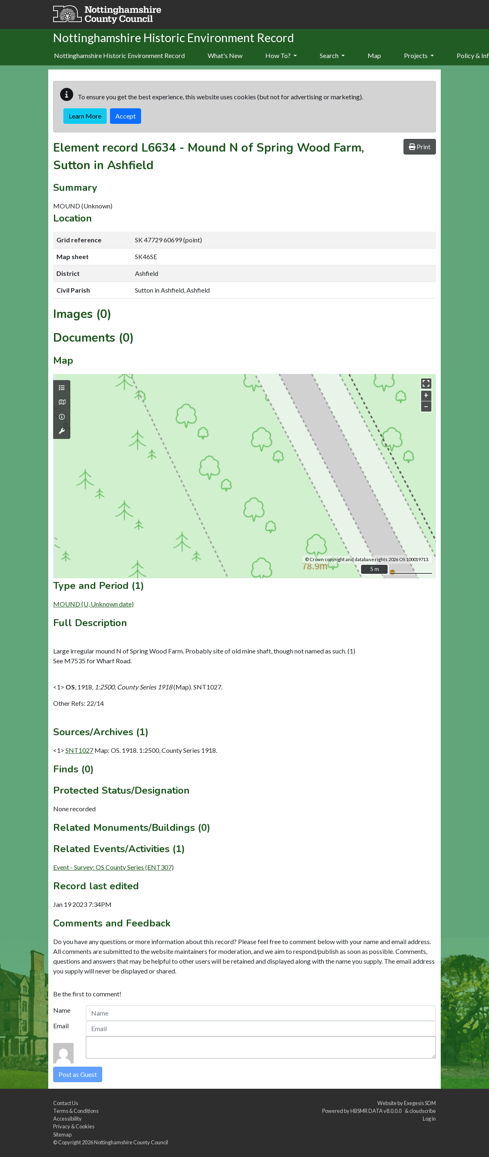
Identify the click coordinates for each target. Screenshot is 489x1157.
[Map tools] (62, 431)
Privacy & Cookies (73, 1126)
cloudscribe (422, 1111)
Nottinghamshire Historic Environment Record (119, 55)
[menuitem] (225, 56)
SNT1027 (79, 750)
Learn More (85, 116)
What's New (225, 55)
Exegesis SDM (420, 1103)
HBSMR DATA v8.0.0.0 (376, 1111)
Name (61, 1010)
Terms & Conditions (76, 1111)
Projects (419, 55)
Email (61, 1025)
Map (374, 55)
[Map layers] (62, 387)
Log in (429, 1118)
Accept (125, 116)
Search (332, 55)
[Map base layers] (62, 402)
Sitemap (62, 1134)
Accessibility (67, 1118)
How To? (281, 55)
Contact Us (65, 1103)
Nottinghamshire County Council (131, 1142)
